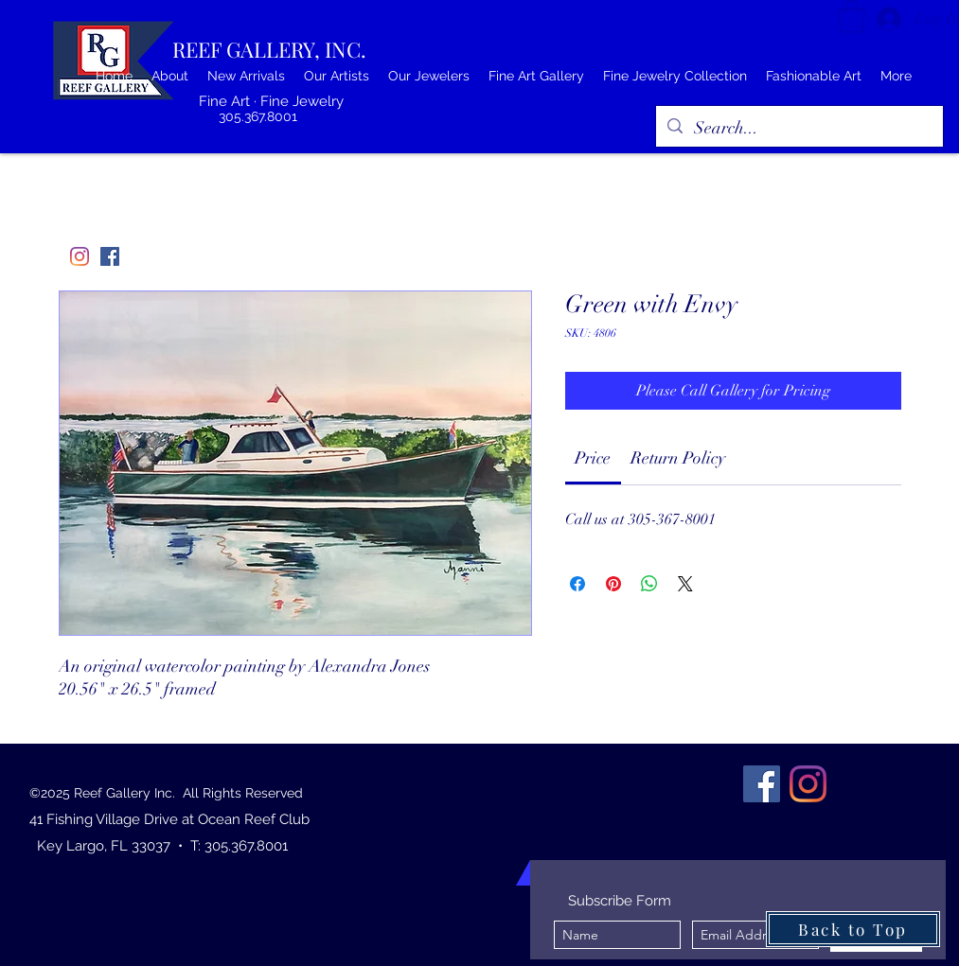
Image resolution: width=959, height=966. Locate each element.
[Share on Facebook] (577, 583)
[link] (593, 458)
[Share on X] (685, 583)
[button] (851, 16)
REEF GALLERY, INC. (269, 49)
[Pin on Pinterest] (613, 583)
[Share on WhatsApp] (649, 583)
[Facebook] (109, 256)
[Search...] (798, 128)
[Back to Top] (853, 929)
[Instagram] (79, 256)
